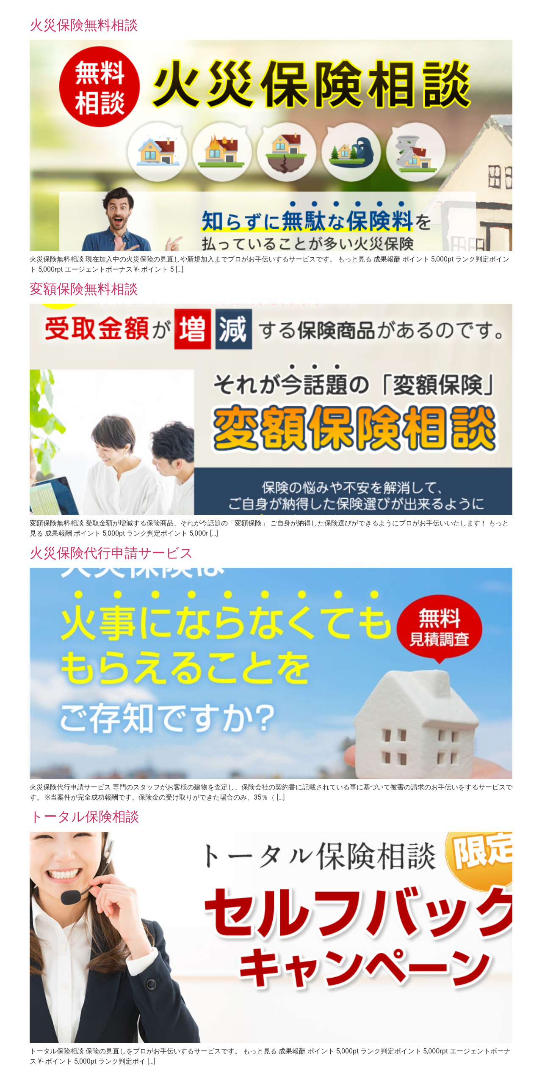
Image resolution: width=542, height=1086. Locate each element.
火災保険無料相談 (84, 25)
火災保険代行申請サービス (112, 553)
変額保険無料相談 (84, 289)
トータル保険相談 (84, 816)
